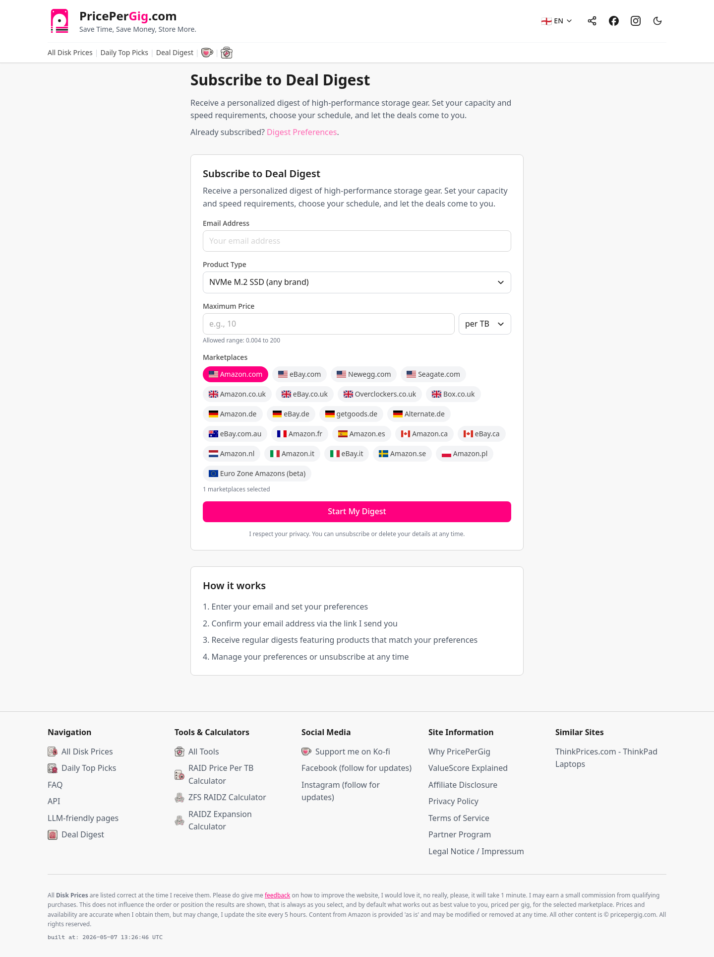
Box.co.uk (453, 394)
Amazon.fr (299, 433)
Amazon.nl (231, 453)
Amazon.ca (424, 433)
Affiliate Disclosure (462, 784)
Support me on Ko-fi (345, 751)
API (54, 801)
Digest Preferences (302, 132)
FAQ (55, 784)
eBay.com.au (235, 433)
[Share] (592, 21)
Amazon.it (292, 453)
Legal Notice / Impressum (476, 851)
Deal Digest (76, 834)
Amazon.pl (464, 453)
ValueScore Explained (468, 767)
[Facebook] (614, 21)
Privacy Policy (453, 801)
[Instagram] (636, 21)
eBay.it (346, 453)
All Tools (197, 751)
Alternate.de (419, 413)
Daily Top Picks (124, 52)
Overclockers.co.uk (380, 394)
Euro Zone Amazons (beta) (257, 473)
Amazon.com (235, 374)
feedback (277, 895)
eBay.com (299, 374)
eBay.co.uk (305, 394)
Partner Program (459, 834)
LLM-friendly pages (83, 818)
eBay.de (291, 413)
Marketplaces (225, 357)
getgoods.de (351, 413)
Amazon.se (402, 453)
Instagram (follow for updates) (340, 791)
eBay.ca (481, 433)
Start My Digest (357, 511)
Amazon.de (233, 413)
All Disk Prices (70, 52)
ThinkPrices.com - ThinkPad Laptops (606, 758)
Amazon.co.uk (237, 394)
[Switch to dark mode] (657, 21)
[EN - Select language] (557, 21)
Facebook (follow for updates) (356, 767)
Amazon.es (361, 433)
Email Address (226, 223)
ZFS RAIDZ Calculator (220, 797)
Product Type (224, 264)
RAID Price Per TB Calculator (214, 774)
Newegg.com (364, 374)
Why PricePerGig (459, 751)
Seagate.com (433, 374)
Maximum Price (228, 306)
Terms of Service (458, 818)
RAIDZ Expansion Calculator (213, 820)
